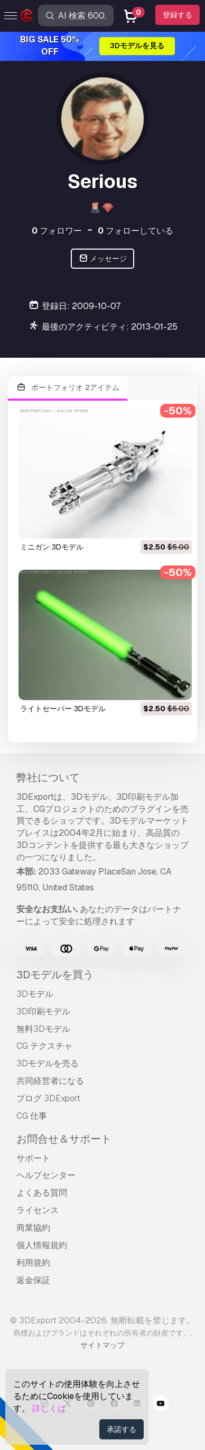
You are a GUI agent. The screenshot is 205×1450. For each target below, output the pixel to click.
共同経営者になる (50, 1080)
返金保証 (33, 1280)
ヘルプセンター (46, 1175)
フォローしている (135, 230)
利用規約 (33, 1262)
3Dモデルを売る (47, 1063)
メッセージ (102, 259)
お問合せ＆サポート (63, 1139)
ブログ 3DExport (48, 1098)
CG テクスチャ (44, 1045)
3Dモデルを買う (55, 975)
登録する (177, 15)
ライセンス (37, 1210)
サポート (33, 1158)
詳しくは (49, 1408)
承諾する (121, 1429)
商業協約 (33, 1227)
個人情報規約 (41, 1245)
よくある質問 (41, 1192)
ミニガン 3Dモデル (51, 547)
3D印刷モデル (43, 1011)
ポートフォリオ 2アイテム (67, 388)
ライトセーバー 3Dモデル (63, 708)
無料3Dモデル (43, 1029)
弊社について (48, 777)
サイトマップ (102, 1345)
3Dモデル (34, 994)
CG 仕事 (31, 1115)
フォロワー (57, 230)
